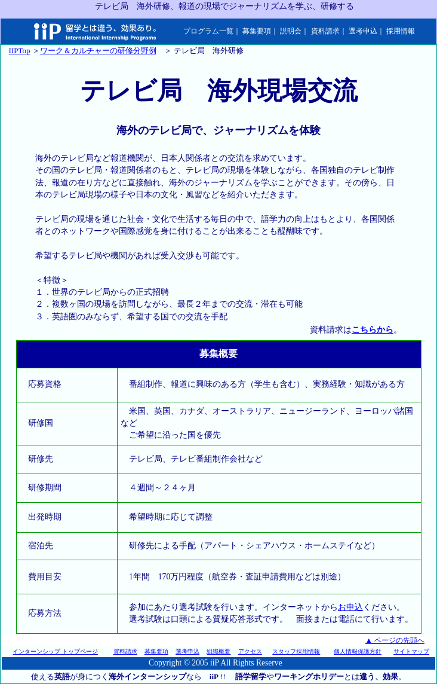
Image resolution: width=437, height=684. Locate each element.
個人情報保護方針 (357, 651)
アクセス (250, 651)
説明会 (290, 31)
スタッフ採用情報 (296, 651)
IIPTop (19, 50)
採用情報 (400, 31)
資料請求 (325, 31)
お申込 (350, 607)
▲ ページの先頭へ (394, 640)
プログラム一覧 (208, 31)
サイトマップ (411, 651)
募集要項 (256, 31)
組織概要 (218, 651)
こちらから (372, 329)
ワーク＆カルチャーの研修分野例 (98, 50)
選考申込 (363, 31)
